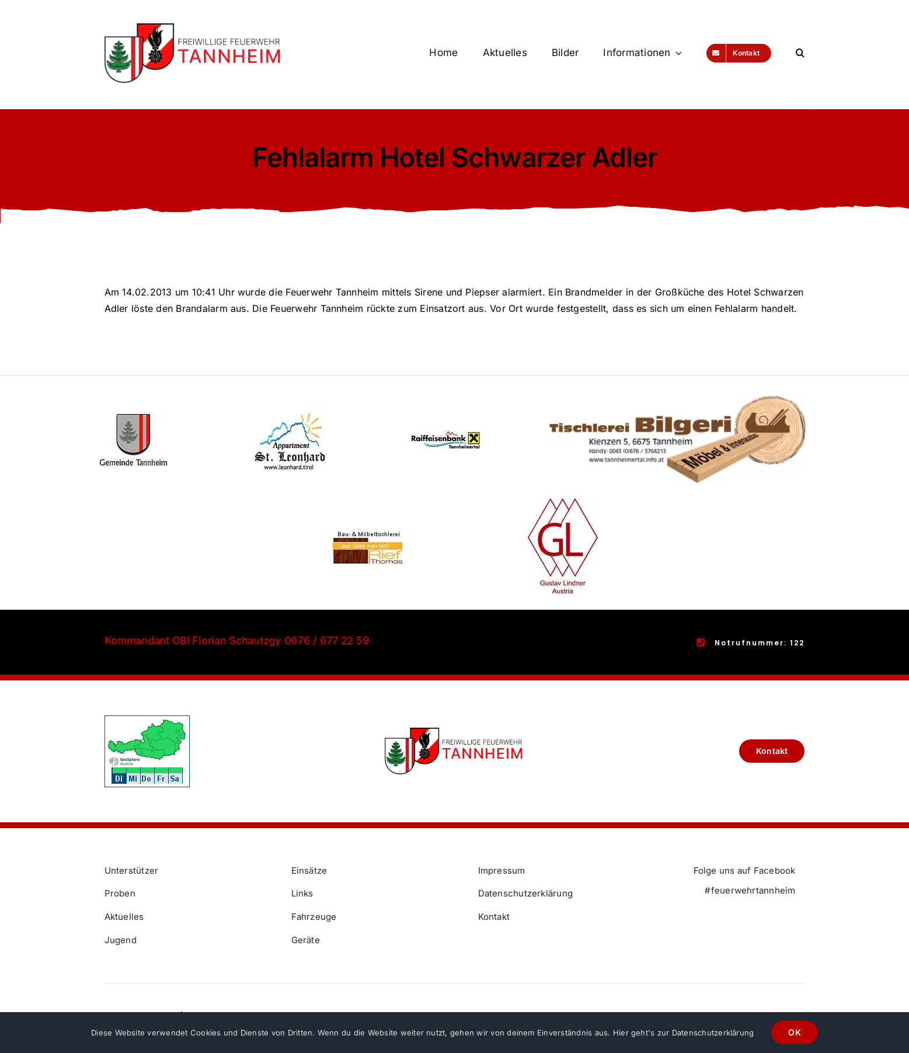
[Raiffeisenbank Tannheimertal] (445, 436)
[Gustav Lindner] (563, 503)
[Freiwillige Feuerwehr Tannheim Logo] (193, 28)
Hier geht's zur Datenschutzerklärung (683, 1032)
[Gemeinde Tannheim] (133, 417)
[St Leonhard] (289, 414)
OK (794, 1032)
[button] (800, 53)
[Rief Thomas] (368, 535)
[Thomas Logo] (680, 398)
